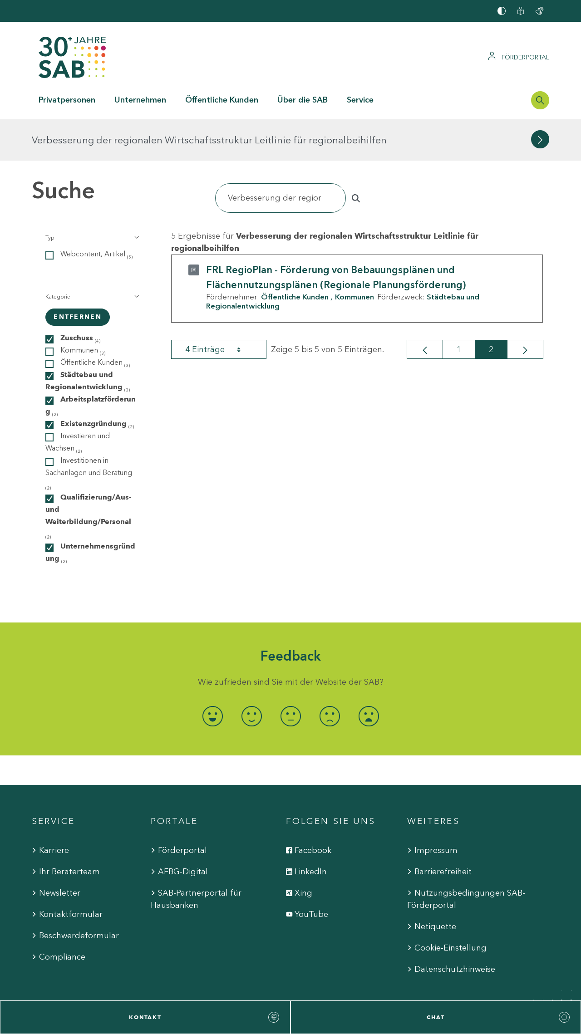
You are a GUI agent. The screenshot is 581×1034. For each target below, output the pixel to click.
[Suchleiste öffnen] (540, 100)
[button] (91, 196)
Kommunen (354, 255)
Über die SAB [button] (302, 100)
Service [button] (360, 100)
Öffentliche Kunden (295, 255)
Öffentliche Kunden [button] (221, 100)
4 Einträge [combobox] (221, 308)
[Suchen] (280, 157)
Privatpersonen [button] (67, 100)
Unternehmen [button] (140, 100)
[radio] (212, 675)
